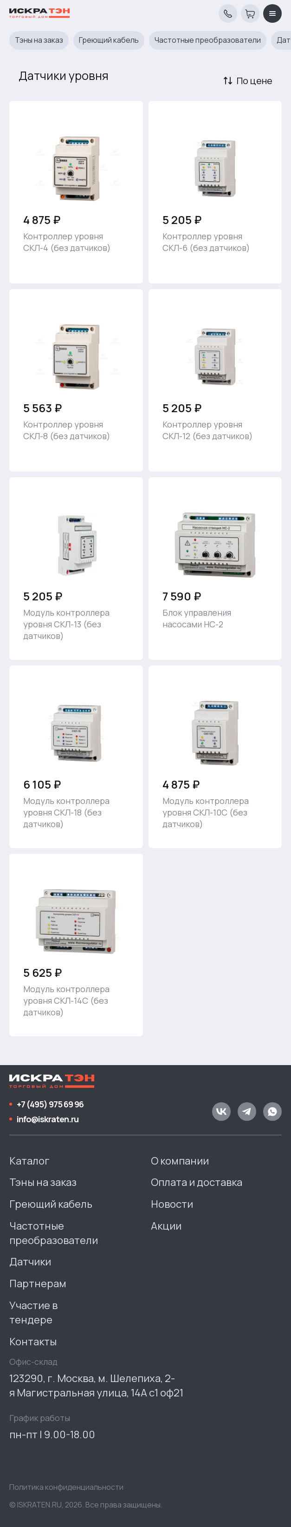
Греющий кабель (109, 40)
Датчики (30, 1262)
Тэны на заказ (39, 40)
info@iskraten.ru (47, 1119)
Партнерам (37, 1283)
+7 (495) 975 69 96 (50, 1104)
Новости (172, 1204)
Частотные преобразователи (208, 40)
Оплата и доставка (196, 1182)
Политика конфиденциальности (66, 1487)
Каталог (29, 1161)
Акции (166, 1226)
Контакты (33, 1342)
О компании (180, 1161)
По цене (254, 80)
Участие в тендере (33, 1312)
